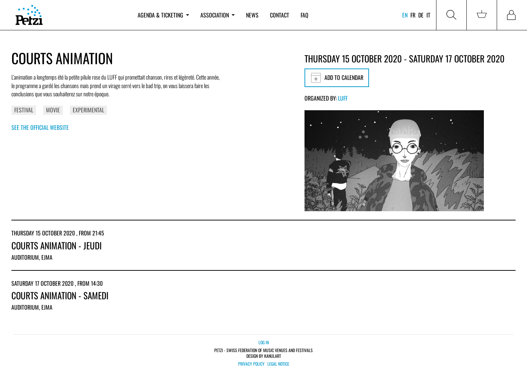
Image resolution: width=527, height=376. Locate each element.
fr (412, 15)
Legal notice (278, 364)
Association (217, 15)
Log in (264, 342)
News (252, 15)
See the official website (40, 127)
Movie (53, 110)
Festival (23, 110)
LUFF (343, 98)
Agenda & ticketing (163, 15)
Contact (279, 15)
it (428, 15)
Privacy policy (251, 364)
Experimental (88, 110)
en (405, 15)
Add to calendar (336, 77)
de (421, 15)
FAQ (304, 15)
